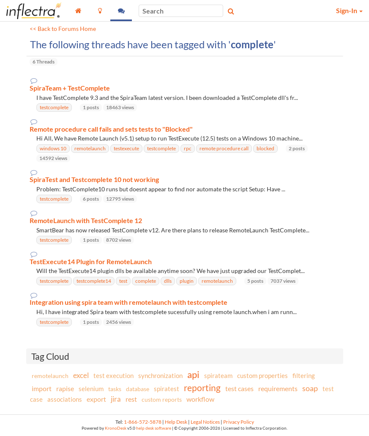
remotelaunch (50, 375)
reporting (202, 387)
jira (116, 399)
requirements (278, 388)
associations (64, 399)
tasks (114, 388)
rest (131, 399)
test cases (239, 388)
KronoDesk (115, 428)
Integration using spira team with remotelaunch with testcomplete (128, 302)
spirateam (218, 375)
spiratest (166, 388)
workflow (200, 399)
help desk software (153, 428)
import (42, 388)
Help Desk (176, 422)
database (137, 388)
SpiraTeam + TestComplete (70, 88)
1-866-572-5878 (142, 422)
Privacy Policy (238, 422)
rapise (65, 388)
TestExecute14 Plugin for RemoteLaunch (91, 261)
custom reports (162, 399)
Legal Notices (205, 422)
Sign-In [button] (349, 10)
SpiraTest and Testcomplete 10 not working (94, 179)
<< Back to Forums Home (63, 28)
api (193, 374)
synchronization (160, 375)
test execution (113, 375)
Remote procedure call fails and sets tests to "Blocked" (111, 129)
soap (310, 388)
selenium (91, 388)
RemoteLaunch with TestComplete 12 (86, 220)
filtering (303, 375)
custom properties (262, 375)
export (96, 399)
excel (81, 375)
